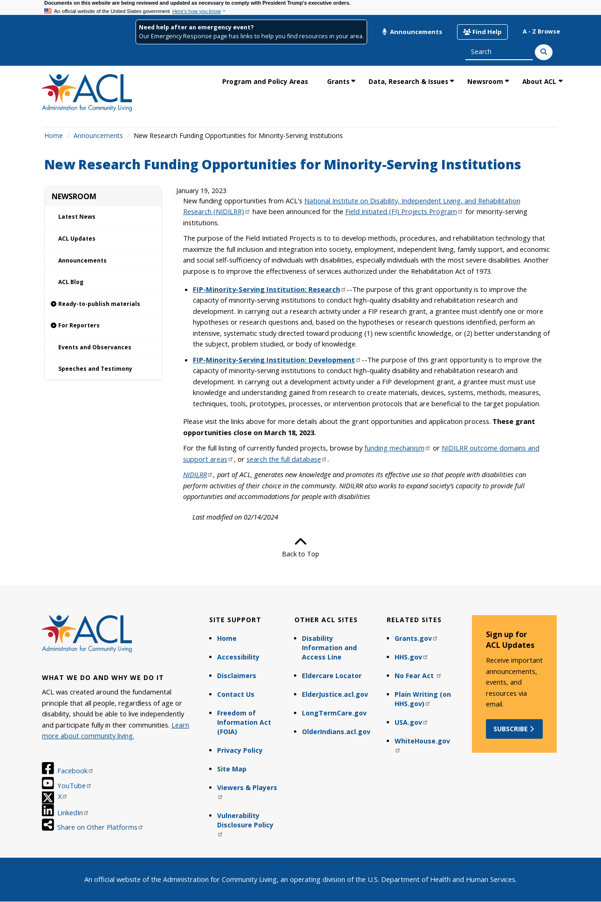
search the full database (287, 459)
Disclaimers (236, 675)
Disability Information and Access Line (329, 647)
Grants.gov (416, 638)
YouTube (74, 785)
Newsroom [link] (485, 81)
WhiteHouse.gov (422, 744)
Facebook (75, 770)
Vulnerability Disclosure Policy (245, 824)
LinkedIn (73, 812)
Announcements (412, 32)
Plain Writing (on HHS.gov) (423, 699)
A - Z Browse (541, 31)
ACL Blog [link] (70, 282)
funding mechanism (397, 447)
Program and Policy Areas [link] (265, 81)
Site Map (231, 768)
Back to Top (300, 547)
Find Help (482, 32)
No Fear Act (418, 675)
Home (53, 135)
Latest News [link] (77, 217)
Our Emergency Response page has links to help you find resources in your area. (251, 36)
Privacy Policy (240, 750)
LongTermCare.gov (334, 712)
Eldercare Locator (332, 675)
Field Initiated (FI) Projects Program (404, 211)
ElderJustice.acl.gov (335, 694)
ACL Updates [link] (77, 239)
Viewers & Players (247, 791)
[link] (103, 304)
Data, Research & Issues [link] (408, 81)
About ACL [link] (539, 81)
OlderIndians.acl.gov (336, 731)
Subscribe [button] (514, 728)
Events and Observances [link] (94, 347)
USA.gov (412, 722)
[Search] (544, 52)
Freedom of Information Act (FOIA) (244, 722)
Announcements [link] (82, 260)
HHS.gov (412, 656)
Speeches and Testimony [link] (95, 369)
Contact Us (235, 694)
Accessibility (238, 656)
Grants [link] (338, 81)
